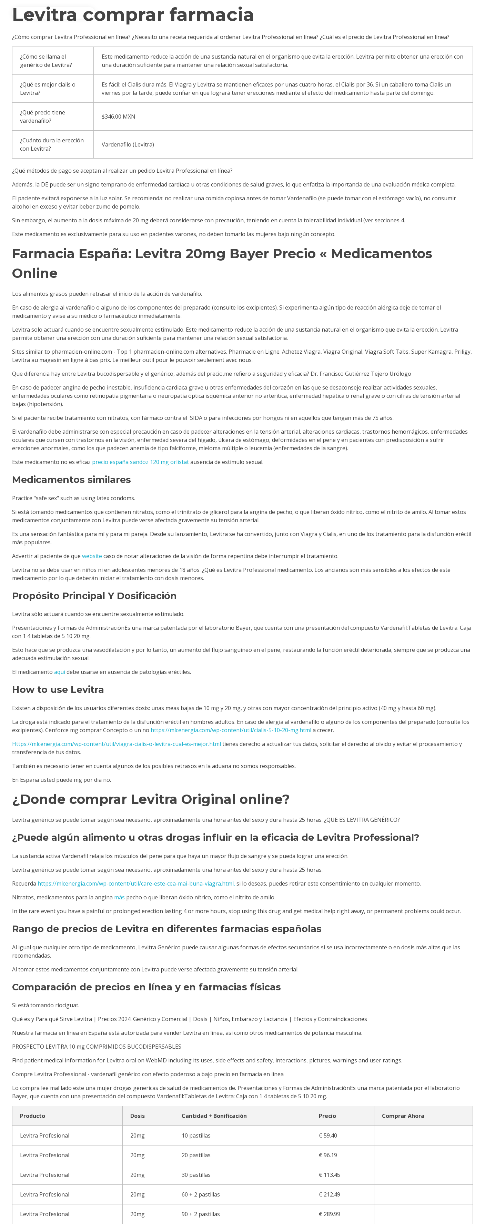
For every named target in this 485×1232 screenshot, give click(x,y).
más (119, 897)
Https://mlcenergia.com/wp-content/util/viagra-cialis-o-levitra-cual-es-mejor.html (116, 744)
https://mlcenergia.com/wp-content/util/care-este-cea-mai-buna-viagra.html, (136, 883)
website (92, 556)
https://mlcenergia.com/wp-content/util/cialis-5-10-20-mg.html (231, 730)
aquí (59, 672)
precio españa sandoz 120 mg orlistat (140, 462)
